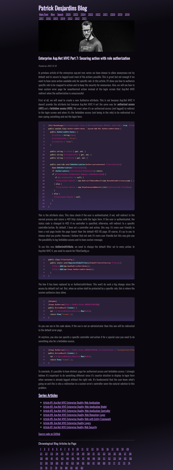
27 (73, 453)
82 (76, 468)
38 (130, 453)
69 (104, 463)
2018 (127, 14)
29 (83, 453)
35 (114, 453)
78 (56, 468)
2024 (83, 14)
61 (62, 463)
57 (41, 463)
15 (102, 449)
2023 (90, 14)
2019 (120, 14)
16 (107, 449)
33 (104, 453)
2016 (48, 18)
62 (67, 463)
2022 (98, 14)
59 (51, 463)
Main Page (43, 14)
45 (73, 458)
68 (99, 463)
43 (62, 458)
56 (130, 458)
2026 (68, 14)
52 (109, 458)
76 (46, 468)
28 (78, 453)
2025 (75, 14)
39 (41, 458)
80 (66, 468)
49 (94, 458)
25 (62, 453)
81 (71, 468)
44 (67, 458)
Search (60, 14)
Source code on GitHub (49, 434)
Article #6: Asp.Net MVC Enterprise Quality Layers (67, 423)
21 (41, 453)
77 (51, 468)
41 (52, 458)
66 (88, 463)
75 (41, 468)
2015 (55, 18)
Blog (53, 14)
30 (88, 453)
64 (78, 463)
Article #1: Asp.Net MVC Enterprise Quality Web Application (71, 402)
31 (94, 453)
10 (77, 449)
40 (46, 458)
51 (104, 458)
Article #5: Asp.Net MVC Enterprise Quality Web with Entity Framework (77, 419)
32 (99, 453)
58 (46, 463)
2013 (70, 18)
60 (57, 463)
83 (82, 468)
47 (83, 458)
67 (94, 463)
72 (119, 463)
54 (120, 458)
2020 (112, 14)
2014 (63, 18)
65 (83, 463)
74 (129, 463)
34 (109, 453)
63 (72, 463)
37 (125, 453)
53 (114, 458)
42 (57, 458)
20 (127, 449)
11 (82, 449)
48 (88, 458)
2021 (105, 14)
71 (114, 463)
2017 (41, 18)
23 (51, 453)
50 (99, 458)
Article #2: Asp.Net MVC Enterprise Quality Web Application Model (75, 406)
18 (117, 449)
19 (122, 449)
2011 (84, 18)
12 (87, 449)
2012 (77, 18)
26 (67, 453)
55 (125, 458)
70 (109, 463)
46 (78, 458)
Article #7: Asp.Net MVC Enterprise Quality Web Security (70, 427)
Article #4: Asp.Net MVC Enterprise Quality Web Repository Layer (74, 415)
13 (92, 449)
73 (124, 463)
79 (61, 468)
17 (112, 449)
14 (97, 449)
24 (57, 453)
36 (120, 453)
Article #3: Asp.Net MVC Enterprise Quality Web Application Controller (76, 411)
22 (46, 453)
